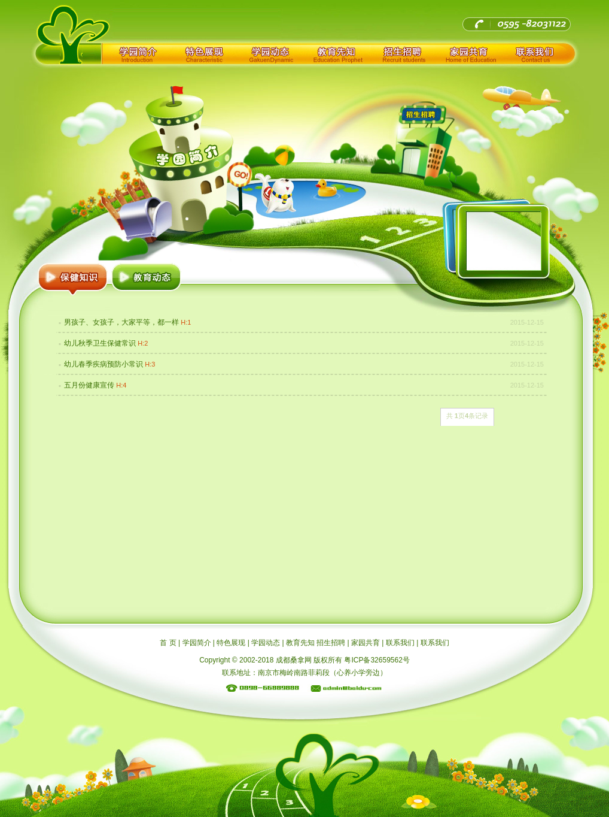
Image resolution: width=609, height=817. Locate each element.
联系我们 (536, 53)
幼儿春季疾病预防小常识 (103, 364)
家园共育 (469, 53)
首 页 (168, 643)
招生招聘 (403, 53)
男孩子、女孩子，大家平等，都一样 (121, 322)
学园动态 (270, 53)
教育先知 (337, 53)
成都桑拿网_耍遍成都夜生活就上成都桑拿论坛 (139, 20)
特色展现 (204, 53)
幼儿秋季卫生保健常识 (100, 343)
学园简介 (137, 53)
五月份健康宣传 (89, 385)
